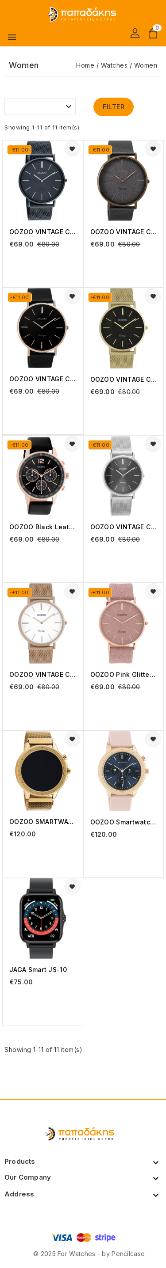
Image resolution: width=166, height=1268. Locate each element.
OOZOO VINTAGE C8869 (42, 379)
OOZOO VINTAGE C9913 (123, 379)
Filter (113, 106)
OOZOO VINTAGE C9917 (42, 674)
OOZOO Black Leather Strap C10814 (42, 527)
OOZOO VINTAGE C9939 (123, 527)
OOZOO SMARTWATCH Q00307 (42, 821)
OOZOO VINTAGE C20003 (42, 231)
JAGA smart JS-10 (38, 969)
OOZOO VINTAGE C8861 (123, 231)
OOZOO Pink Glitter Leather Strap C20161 (123, 674)
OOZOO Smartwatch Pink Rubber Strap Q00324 (123, 822)
